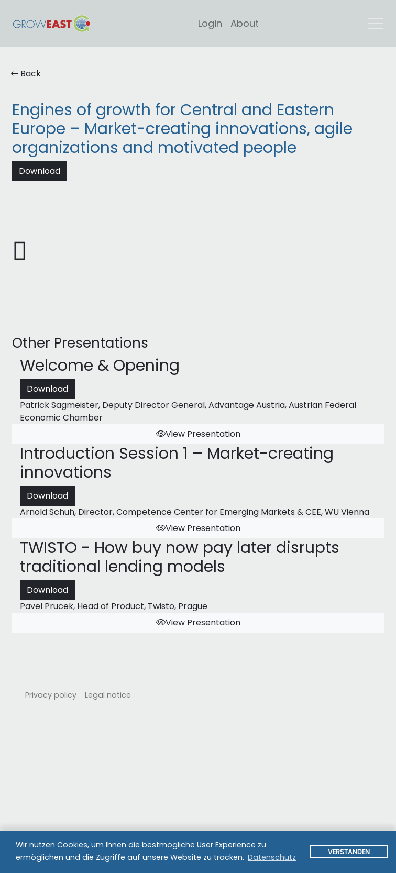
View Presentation (198, 434)
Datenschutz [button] (272, 857)
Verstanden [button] (349, 851)
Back (26, 74)
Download (39, 171)
